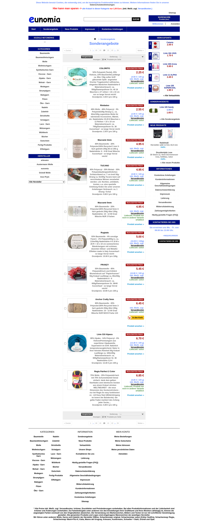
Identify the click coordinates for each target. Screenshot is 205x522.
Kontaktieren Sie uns (168, 241)
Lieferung (165, 198)
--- (45, 42)
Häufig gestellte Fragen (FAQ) (165, 215)
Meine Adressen (123, 445)
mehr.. (163, 147)
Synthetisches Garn (45, 70)
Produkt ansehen (134, 88)
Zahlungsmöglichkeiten (165, 211)
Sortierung (114, 57)
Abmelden (122, 454)
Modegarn (44, 87)
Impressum (90, 29)
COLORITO (104, 68)
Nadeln (45, 107)
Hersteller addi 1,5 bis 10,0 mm (164, 145)
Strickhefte (45, 116)
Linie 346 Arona (170, 65)
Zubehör (45, 112)
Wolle (44, 62)
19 (100, 50)
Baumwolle (45, 53)
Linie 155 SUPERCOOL (170, 88)
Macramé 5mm (105, 202)
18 (96, 50)
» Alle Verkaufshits (171, 95)
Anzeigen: (97, 59)
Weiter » (141, 50)
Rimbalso (104, 105)
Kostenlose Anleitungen (112, 29)
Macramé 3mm (105, 140)
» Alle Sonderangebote (170, 119)
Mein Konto (123, 432)
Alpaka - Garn (45, 78)
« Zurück (67, 50)
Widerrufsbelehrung (165, 206)
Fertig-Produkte (45, 145)
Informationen (164, 169)
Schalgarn (44, 120)
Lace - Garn (45, 124)
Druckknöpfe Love (164, 152)
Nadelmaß (164, 143)
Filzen (44, 99)
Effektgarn (44, 149)
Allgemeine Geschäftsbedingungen (165, 184)
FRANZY (105, 265)
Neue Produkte (71, 29)
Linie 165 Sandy (167, 107)
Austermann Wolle (45, 164)
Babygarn (44, 95)
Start (33, 30)
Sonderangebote (50, 29)
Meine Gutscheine (123, 441)
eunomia (45, 169)
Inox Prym (44, 177)
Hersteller (44, 156)
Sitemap (172, 13)
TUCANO (104, 165)
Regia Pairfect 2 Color (104, 371)
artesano (45, 160)
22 (112, 50)
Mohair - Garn (45, 82)
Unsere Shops (85, 450)
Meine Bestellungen (123, 437)
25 (118, 50)
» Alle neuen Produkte (170, 163)
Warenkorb (164, 17)
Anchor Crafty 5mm (104, 299)
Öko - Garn (45, 103)
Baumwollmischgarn (45, 57)
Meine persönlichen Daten (123, 450)
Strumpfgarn (44, 91)
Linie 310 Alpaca (104, 334)
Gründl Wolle (45, 173)
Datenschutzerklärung (165, 190)
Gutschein (44, 141)
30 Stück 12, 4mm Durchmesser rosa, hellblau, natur (164, 156)
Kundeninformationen (165, 179)
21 (108, 50)
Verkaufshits (164, 38)
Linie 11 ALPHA (170, 76)
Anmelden (175, 24)
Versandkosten (137, 81)
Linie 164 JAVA (170, 54)
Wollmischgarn (44, 66)
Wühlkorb (43, 132)
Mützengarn (45, 128)
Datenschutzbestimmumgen (102, 5)
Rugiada (105, 232)
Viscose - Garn (44, 74)
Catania (170, 43)
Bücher (45, 137)
